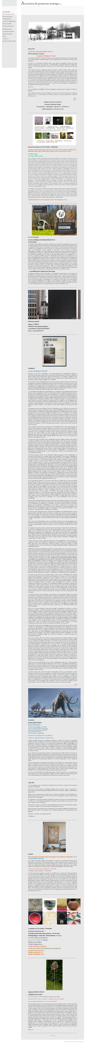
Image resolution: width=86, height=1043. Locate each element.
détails (75, 684)
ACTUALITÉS (6, 12)
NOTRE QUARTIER (7, 26)
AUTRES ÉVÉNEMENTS (8, 21)
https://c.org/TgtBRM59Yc (36, 331)
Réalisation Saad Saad (79, 1041)
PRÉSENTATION (7, 29)
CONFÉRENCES (6, 19)
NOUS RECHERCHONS (9, 41)
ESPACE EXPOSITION (8, 14)
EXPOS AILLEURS (7, 16)
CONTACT (5, 38)
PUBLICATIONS (6, 23)
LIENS (4, 36)
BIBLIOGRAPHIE (7, 34)
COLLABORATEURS (8, 31)
